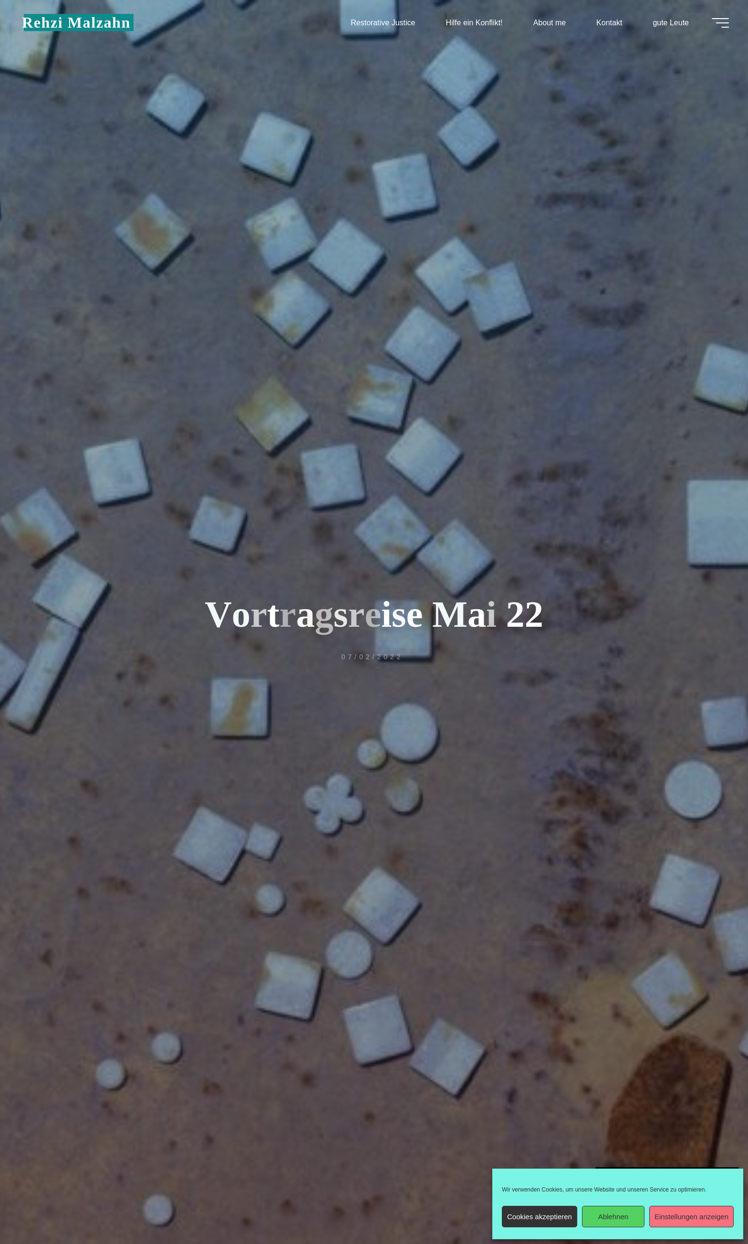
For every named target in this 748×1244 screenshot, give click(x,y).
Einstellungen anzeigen (691, 1217)
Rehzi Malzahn (76, 22)
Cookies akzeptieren (539, 1217)
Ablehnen (613, 1217)
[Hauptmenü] (720, 23)
